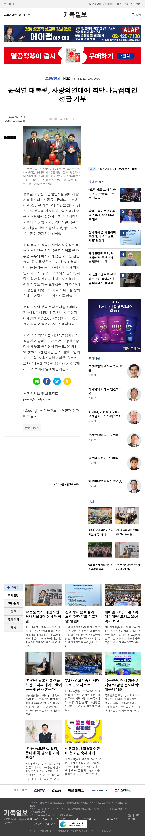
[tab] (13, 595)
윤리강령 (50, 824)
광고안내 (47, 819)
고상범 (92, 421)
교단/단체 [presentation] (13, 603)
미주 (119, 4)
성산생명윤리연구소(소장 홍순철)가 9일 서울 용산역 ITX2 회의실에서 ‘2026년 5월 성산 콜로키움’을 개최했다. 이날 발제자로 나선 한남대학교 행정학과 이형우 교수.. (43, 705)
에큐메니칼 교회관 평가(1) (105, 481)
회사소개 (34, 819)
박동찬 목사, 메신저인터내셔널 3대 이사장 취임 (43, 617)
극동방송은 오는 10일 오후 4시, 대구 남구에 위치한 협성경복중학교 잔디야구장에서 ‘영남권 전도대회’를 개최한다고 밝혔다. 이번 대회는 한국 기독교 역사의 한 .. (122, 705)
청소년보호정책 (112, 819)
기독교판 (96, 4)
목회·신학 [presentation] (13, 619)
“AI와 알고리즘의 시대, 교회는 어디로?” (82, 683)
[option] (101, 522)
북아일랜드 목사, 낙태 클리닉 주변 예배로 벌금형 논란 (101, 257)
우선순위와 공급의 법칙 (103, 435)
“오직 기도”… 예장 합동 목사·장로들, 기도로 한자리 (102, 194)
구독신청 (128, 4)
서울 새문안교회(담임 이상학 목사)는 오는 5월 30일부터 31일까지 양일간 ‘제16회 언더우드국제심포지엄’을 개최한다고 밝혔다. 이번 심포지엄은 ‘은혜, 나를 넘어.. (82, 636)
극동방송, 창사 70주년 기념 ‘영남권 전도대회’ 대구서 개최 (122, 685)
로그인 (138, 4)
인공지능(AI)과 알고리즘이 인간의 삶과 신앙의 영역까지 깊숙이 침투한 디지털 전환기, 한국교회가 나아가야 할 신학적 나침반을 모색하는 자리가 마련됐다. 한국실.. (82, 700)
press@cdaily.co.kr (15, 120)
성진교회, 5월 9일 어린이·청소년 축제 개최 (82, 751)
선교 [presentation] (13, 611)
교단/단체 (52, 79)
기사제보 (73, 819)
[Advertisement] (114, 138)
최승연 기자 (21, 117)
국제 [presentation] (13, 628)
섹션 (9, 4)
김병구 (92, 398)
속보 (92, 169)
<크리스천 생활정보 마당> (66, 484)
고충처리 (37, 824)
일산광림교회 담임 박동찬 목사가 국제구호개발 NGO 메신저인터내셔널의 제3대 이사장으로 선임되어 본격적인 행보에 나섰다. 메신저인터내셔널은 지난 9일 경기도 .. (43, 636)
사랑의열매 (33, 427)
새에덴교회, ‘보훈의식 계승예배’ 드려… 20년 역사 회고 (121, 617)
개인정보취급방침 (91, 819)
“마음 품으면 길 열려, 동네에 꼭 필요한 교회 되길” (42, 753)
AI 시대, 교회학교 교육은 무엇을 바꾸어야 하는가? (104, 414)
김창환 (92, 375)
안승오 (92, 485)
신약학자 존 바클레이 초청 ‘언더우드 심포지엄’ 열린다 (102, 236)
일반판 (110, 4)
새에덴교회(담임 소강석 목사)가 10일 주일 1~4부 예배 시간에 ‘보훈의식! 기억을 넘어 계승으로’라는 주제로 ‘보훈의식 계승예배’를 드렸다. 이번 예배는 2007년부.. (122, 634)
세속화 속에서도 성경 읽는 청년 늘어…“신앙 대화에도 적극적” (102, 279)
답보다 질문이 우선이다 (103, 458)
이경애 (92, 462)
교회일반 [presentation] (13, 595)
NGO (66, 79)
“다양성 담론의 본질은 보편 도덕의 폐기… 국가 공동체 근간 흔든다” (43, 685)
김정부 (92, 440)
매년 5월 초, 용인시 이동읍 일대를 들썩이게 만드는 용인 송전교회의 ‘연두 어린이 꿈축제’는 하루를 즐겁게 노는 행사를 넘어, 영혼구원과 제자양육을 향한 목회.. (43, 771)
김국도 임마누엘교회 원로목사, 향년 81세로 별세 (101, 215)
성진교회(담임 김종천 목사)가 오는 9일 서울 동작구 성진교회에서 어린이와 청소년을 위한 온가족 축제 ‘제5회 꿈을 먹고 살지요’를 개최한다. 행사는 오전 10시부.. (83, 766)
